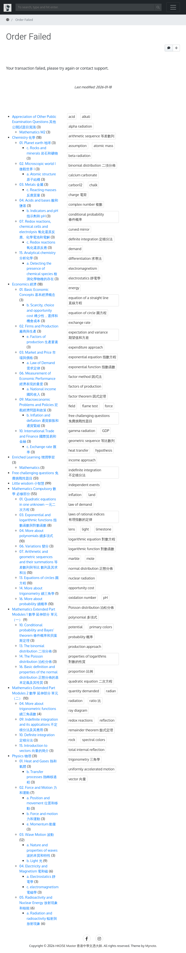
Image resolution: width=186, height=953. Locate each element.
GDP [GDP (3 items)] (105, 430)
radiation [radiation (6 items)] (76, 700)
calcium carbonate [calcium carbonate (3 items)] (83, 175)
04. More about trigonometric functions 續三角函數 (37, 708)
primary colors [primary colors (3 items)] (101, 627)
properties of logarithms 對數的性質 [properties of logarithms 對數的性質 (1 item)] (87, 659)
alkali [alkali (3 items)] (86, 116)
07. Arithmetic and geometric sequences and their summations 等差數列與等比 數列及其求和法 (38, 561)
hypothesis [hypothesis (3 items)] (103, 450)
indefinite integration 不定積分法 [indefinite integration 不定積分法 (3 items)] (85, 472)
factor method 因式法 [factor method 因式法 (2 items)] (85, 376)
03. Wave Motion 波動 (36, 834)
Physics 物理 (21, 756)
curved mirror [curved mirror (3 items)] (79, 229)
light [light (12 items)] (85, 529)
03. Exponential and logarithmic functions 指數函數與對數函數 (38, 520)
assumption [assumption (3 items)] (78, 145)
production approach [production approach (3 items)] (85, 646)
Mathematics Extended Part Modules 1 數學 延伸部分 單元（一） (34, 614)
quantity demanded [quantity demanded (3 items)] (84, 691)
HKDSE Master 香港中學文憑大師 (78, 946)
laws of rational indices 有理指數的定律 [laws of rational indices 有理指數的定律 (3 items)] (87, 516)
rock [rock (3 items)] (72, 739)
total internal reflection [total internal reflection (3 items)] (87, 749)
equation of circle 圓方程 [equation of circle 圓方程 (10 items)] (88, 312)
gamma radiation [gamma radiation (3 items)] (82, 430)
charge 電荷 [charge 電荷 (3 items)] (78, 194)
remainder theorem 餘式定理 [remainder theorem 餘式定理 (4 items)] (91, 730)
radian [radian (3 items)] (111, 691)
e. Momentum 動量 (41, 824)
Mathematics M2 (32, 132)
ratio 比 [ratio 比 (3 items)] (95, 700)
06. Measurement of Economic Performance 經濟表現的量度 (37, 378)
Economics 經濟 (24, 284)
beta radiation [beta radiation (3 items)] (80, 155)
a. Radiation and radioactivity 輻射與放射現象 (42, 918)
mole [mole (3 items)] (90, 558)
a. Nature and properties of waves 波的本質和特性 (42, 850)
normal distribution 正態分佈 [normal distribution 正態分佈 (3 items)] (91, 568)
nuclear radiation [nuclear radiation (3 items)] (82, 578)
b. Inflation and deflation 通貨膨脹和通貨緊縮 (43, 420)
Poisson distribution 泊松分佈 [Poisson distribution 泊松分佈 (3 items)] (91, 607)
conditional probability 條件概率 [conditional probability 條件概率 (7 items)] (86, 217)
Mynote (150, 946)
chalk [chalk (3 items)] (93, 185)
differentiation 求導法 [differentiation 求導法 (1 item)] (85, 258)
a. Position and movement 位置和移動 (42, 803)
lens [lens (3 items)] (72, 529)
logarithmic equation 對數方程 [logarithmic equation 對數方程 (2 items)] (92, 539)
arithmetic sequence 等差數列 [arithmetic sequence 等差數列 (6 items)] (92, 136)
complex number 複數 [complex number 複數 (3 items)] (86, 204)
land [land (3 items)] (91, 494)
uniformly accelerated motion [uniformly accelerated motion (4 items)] (92, 769)
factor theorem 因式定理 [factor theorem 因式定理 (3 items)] (87, 396)
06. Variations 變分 (34, 546)
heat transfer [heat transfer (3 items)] (78, 450)
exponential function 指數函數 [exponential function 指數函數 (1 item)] (92, 367)
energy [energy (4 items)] (74, 287)
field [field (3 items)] (72, 406)
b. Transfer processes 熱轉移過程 (42, 776)
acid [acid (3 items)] (72, 116)
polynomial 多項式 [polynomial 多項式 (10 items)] (83, 617)
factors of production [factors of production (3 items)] (85, 386)
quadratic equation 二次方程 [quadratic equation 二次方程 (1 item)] (90, 681)
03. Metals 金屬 (31, 184)
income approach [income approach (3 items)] (82, 460)
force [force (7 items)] (109, 406)
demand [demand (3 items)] (75, 248)
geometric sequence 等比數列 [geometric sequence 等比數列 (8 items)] (92, 440)
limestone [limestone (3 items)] (103, 529)
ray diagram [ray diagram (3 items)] (78, 710)
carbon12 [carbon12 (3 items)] (75, 185)
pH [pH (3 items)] (105, 597)
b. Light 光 (34, 860)
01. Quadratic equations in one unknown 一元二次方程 (37, 504)
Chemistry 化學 (23, 137)
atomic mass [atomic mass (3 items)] (103, 145)
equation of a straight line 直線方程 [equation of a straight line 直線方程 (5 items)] (88, 300)
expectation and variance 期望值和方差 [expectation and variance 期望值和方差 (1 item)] (88, 335)
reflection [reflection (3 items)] (107, 720)
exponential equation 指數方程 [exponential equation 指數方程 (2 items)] (92, 357)
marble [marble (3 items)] (74, 558)
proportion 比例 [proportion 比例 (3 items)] (81, 671)
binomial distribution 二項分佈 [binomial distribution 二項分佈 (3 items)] (92, 165)
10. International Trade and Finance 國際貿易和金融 (37, 436)
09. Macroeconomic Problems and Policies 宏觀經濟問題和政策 (38, 404)
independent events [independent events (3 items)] (84, 484)
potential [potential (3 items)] (76, 627)
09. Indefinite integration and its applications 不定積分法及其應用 (38, 724)
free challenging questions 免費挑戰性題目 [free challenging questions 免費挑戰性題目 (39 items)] (89, 418)
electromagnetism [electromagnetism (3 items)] (83, 268)
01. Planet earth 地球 (35, 142)
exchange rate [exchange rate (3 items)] (80, 322)
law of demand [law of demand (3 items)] (80, 504)
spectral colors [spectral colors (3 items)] (93, 739)
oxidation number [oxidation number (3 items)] (82, 597)
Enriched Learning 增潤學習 (33, 457)
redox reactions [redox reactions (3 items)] (81, 720)
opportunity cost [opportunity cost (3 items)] (81, 588)
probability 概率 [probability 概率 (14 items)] (81, 637)
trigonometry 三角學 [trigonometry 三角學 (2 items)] (84, 759)
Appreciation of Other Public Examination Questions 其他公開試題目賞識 (34, 121)
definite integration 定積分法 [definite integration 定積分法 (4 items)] (91, 239)
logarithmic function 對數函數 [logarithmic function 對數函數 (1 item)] (91, 548)
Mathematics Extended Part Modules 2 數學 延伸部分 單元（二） (35, 692)
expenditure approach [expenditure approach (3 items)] (86, 347)
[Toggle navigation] (173, 7)
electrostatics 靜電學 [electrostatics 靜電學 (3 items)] (85, 278)
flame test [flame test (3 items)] (90, 406)
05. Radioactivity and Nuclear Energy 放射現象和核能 (38, 902)
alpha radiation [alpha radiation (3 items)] (80, 126)
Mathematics (29, 467)
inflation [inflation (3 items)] (75, 494)
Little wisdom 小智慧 (28, 483)
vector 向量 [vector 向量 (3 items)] (77, 779)
